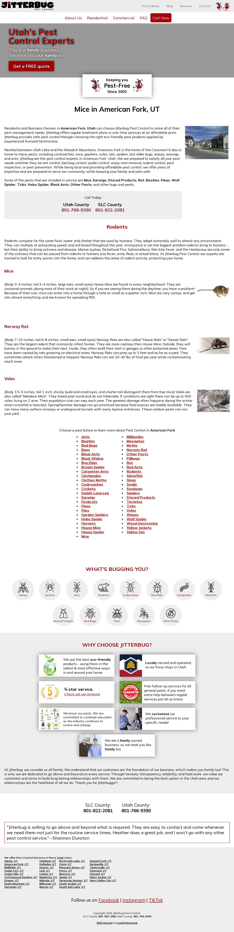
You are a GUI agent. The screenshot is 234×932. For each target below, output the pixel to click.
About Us (73, 17)
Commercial (124, 17)
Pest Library (150, 6)
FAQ (143, 17)
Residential (97, 17)
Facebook (108, 900)
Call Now (161, 17)
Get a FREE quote (31, 66)
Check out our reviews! (82, 694)
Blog (170, 6)
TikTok (156, 900)
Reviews (186, 6)
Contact (205, 6)
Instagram (134, 900)
